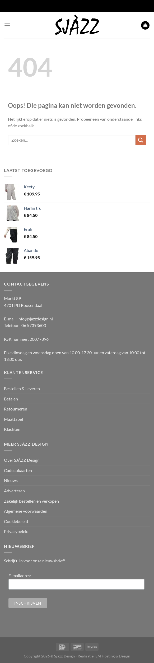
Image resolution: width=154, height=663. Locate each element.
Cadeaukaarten (18, 470)
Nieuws (11, 480)
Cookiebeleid (16, 521)
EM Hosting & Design (112, 656)
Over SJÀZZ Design (22, 460)
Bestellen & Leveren (22, 388)
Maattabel (13, 419)
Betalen (11, 398)
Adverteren (14, 490)
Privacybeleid (16, 531)
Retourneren (15, 408)
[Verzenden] (141, 140)
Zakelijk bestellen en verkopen (31, 500)
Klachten (12, 429)
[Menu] (7, 25)
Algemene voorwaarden (25, 510)
